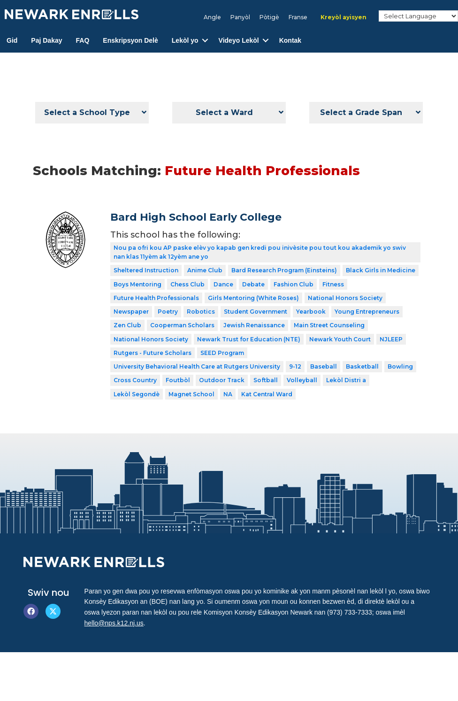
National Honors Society (345, 297)
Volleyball (302, 380)
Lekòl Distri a (346, 380)
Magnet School (191, 394)
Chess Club (187, 284)
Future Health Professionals (156, 297)
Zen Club (127, 325)
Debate (253, 284)
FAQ (83, 40)
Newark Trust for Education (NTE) (248, 339)
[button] (205, 41)
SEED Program (222, 352)
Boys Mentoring (137, 284)
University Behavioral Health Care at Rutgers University (197, 366)
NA (227, 394)
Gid (12, 40)
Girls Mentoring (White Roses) (253, 297)
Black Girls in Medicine (380, 270)
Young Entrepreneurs (367, 311)
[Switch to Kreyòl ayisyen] (343, 17)
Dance (223, 284)
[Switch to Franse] (298, 17)
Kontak (290, 40)
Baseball (323, 366)
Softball (265, 380)
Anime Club (204, 270)
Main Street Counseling (329, 325)
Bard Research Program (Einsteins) (284, 270)
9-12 (295, 366)
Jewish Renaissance (254, 325)
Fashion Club (293, 284)
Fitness (333, 284)
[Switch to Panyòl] (240, 17)
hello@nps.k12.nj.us (114, 623)
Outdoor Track (221, 380)
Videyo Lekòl (239, 40)
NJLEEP (391, 339)
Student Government (255, 311)
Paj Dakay (46, 40)
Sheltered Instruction (146, 270)
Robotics (201, 311)
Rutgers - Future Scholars (152, 352)
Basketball (362, 366)
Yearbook (311, 311)
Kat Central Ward (266, 394)
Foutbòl (178, 380)
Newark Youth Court (340, 339)
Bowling (400, 366)
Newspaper (131, 311)
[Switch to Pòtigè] (269, 17)
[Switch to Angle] (212, 17)
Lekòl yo (185, 40)
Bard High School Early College (196, 217)
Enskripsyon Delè (130, 40)
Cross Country (135, 380)
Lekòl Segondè (137, 394)
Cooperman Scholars (182, 325)
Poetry (168, 311)
